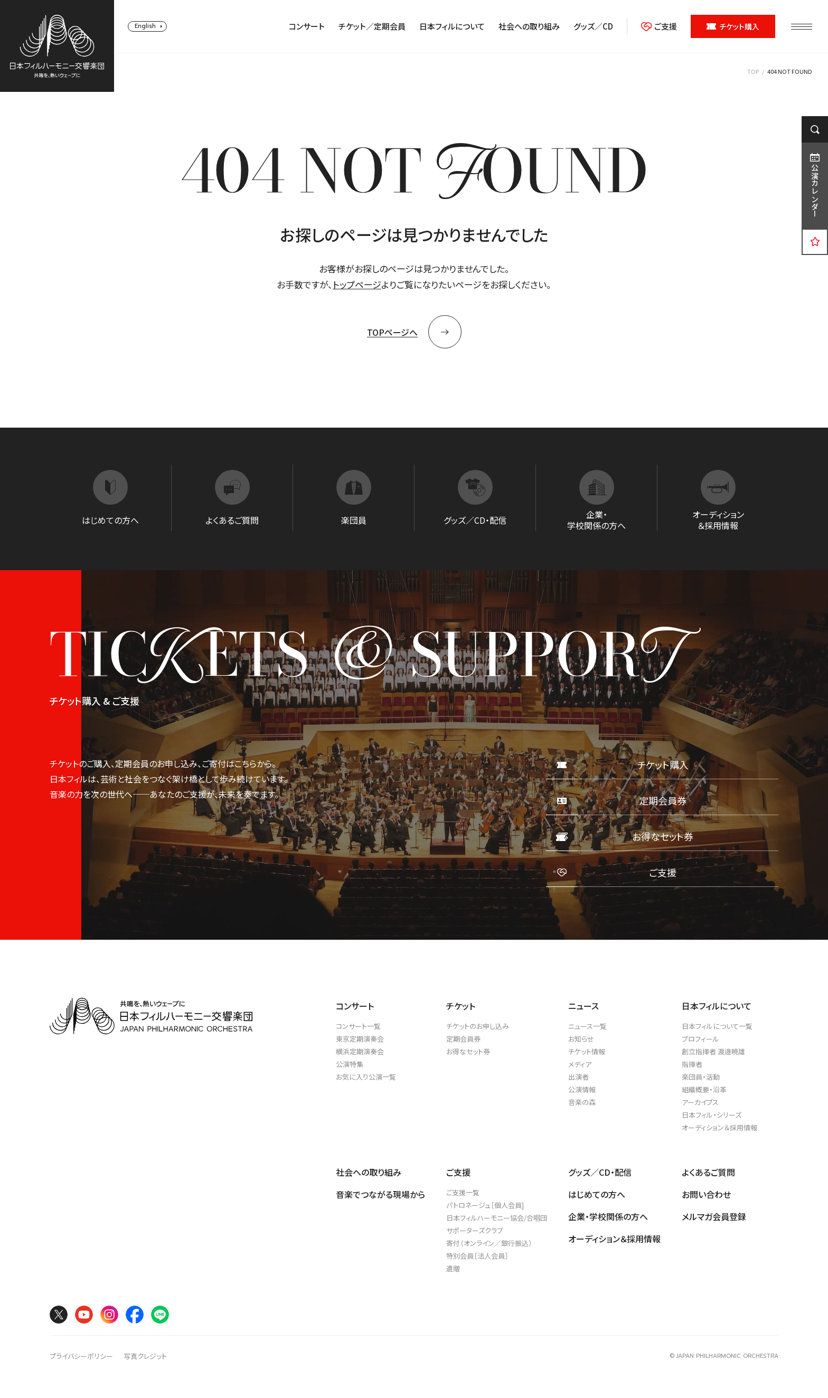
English (145, 26)
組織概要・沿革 (704, 1089)
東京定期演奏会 (360, 1039)
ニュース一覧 (587, 1026)
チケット (460, 1005)
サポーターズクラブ (474, 1230)
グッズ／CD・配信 (600, 1172)
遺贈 (453, 1268)
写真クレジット (145, 1356)
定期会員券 (463, 1039)
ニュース (583, 1005)
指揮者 (692, 1064)
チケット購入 (733, 26)
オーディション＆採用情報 (719, 1127)
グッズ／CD (593, 26)
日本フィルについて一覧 (717, 1026)
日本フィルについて (452, 26)
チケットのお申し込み (477, 1026)
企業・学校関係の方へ (608, 1216)
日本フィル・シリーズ (711, 1115)
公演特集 (349, 1064)
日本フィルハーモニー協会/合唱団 (496, 1218)
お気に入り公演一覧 (366, 1077)
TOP (753, 71)
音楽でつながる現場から (380, 1194)
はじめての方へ (596, 1194)
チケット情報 (586, 1051)
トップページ (357, 284)
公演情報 (582, 1089)
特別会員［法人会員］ (477, 1256)
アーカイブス (700, 1102)
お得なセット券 (468, 1051)
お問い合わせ (706, 1194)
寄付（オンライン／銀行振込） (489, 1243)
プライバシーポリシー (81, 1356)
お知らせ (581, 1039)
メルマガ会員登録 (714, 1216)
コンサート (307, 26)
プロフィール (700, 1039)
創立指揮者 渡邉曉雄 (713, 1051)
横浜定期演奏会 (360, 1051)
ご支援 (659, 26)
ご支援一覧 (462, 1192)
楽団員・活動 (701, 1077)
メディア (579, 1064)
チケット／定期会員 (372, 26)
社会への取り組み (529, 26)
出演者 (578, 1077)
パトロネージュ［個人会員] (485, 1205)
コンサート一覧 (358, 1026)
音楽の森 (582, 1102)
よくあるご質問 (708, 1172)
